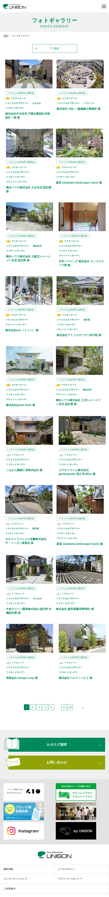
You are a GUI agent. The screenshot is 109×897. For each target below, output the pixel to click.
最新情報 (8, 863)
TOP (5, 36)
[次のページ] (82, 701)
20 (70, 701)
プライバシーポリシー (70, 873)
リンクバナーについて (15, 873)
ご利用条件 (9, 882)
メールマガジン (66, 863)
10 (64, 701)
